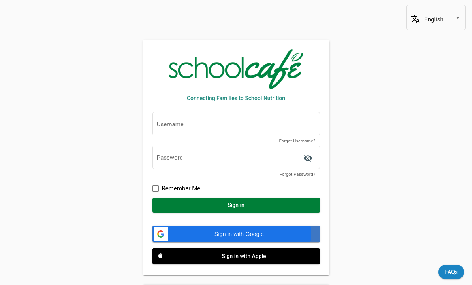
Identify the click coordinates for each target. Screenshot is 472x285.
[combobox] (442, 19)
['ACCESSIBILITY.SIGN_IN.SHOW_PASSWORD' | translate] (308, 158)
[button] (232, 234)
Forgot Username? (297, 141)
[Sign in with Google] (236, 234)
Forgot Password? (297, 174)
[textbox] (236, 126)
